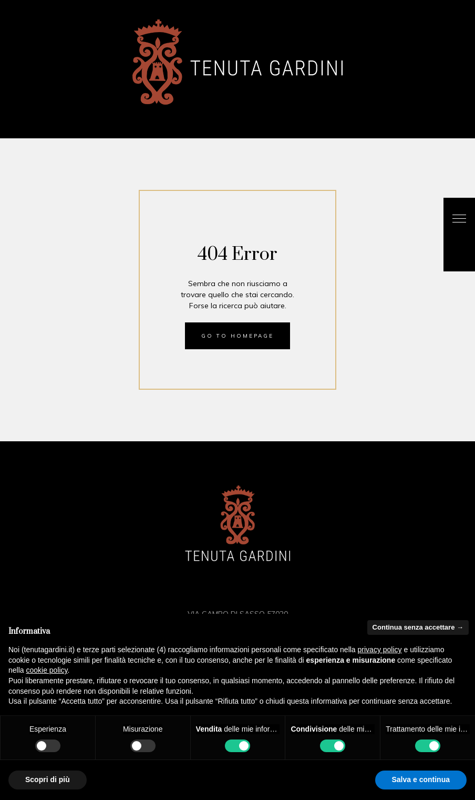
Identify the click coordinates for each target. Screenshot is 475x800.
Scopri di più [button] (47, 779)
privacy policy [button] (380, 649)
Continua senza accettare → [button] (418, 627)
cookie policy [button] (46, 670)
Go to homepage (237, 335)
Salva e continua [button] (421, 779)
